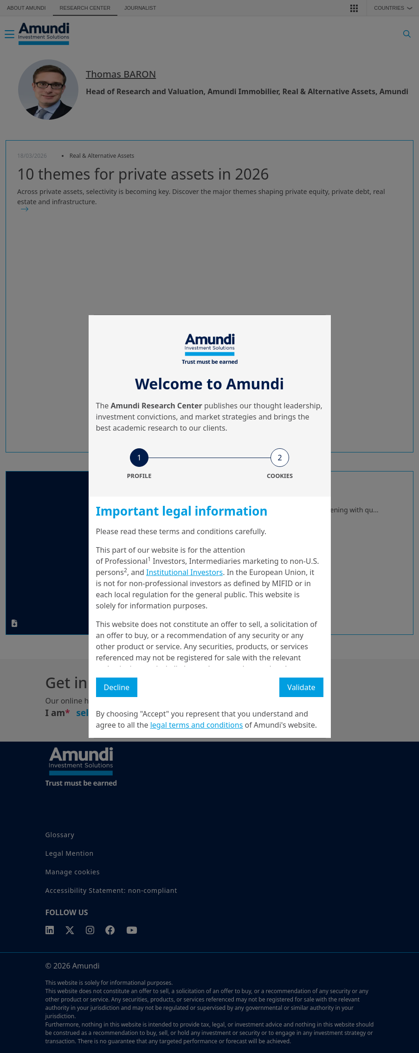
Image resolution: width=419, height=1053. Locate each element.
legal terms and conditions (196, 725)
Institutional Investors (184, 572)
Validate (301, 687)
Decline (117, 687)
